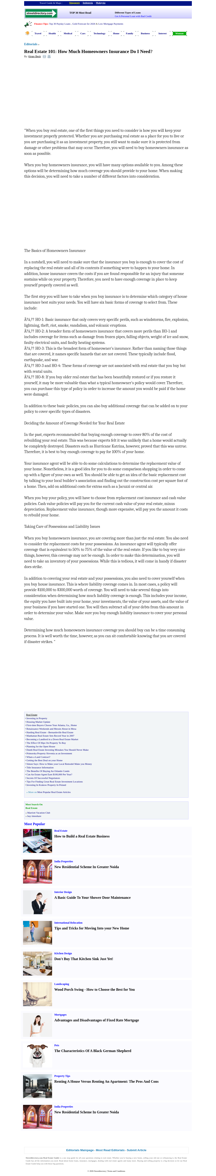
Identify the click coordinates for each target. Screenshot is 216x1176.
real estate (107, 1158)
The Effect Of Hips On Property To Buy (46, 742)
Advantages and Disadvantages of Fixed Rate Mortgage (96, 1020)
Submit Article (136, 1150)
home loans (73, 1161)
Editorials (30, 44)
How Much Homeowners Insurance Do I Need (104, 51)
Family (129, 33)
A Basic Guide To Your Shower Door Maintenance (92, 897)
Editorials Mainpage (80, 1150)
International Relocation (68, 922)
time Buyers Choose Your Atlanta (48, 725)
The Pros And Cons (144, 1081)
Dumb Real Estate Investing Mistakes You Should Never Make (57, 749)
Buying (140, 1161)
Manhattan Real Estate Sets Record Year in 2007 (50, 735)
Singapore (74, 2)
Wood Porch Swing (68, 989)
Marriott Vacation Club (38, 812)
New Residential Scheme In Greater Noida (86, 867)
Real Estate (60, 830)
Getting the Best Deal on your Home (44, 760)
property (156, 1161)
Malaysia (101, 2)
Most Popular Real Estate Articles (54, 792)
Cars (82, 33)
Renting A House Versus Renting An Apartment (90, 1081)
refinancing (167, 1158)
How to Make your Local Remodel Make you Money (65, 764)
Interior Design (63, 892)
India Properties (63, 861)
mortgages (92, 1161)
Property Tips (62, 1076)
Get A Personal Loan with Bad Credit (133, 16)
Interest (163, 33)
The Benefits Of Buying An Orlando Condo (47, 771)
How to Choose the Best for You (111, 989)
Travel (37, 33)
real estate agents (116, 1161)
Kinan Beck (34, 56)
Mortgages (60, 1014)
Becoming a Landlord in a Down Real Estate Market (52, 739)
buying (128, 1158)
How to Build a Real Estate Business (82, 836)
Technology (99, 33)
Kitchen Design (63, 953)
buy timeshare (34, 816)
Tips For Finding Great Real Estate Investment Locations (54, 781)
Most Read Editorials (110, 1150)
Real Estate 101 (39, 51)
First (28, 725)
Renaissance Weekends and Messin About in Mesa (51, 728)
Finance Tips (41, 23)
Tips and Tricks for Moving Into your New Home (91, 928)
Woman (179, 33)
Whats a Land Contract (37, 757)
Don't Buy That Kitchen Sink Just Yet (83, 959)
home (140, 1158)
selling (145, 1158)
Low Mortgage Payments (110, 23)
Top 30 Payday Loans (59, 23)
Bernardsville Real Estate (60, 732)
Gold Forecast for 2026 (83, 23)
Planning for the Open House (40, 746)
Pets (56, 1045)
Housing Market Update (38, 721)
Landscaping (61, 984)
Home (116, 33)
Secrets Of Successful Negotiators (43, 778)
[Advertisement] (60, 94)
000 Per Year (64, 774)
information (45, 1161)
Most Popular (34, 824)
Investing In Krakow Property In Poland (46, 785)
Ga (67, 725)
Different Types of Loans (128, 12)
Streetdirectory (100, 1171)
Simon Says (32, 764)
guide (73, 1158)
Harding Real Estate (36, 732)
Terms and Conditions (116, 1171)
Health (52, 33)
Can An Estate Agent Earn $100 (42, 774)
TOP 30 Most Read (80, 12)
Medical (68, 33)
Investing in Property (36, 718)
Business (145, 33)
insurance (83, 1161)
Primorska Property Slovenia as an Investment (49, 753)
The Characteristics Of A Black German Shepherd (92, 1051)
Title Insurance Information (39, 767)
